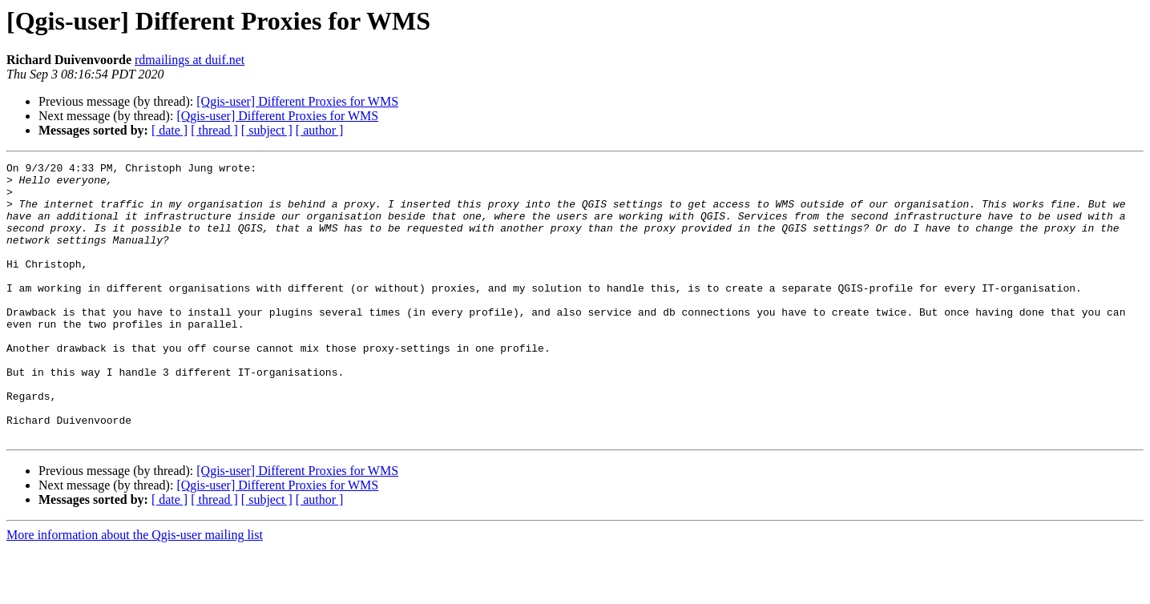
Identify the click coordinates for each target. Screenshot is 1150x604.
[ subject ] (267, 130)
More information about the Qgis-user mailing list (134, 590)
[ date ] (169, 130)
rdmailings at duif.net (189, 59)
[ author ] (320, 130)
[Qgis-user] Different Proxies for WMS (297, 101)
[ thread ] (214, 130)
